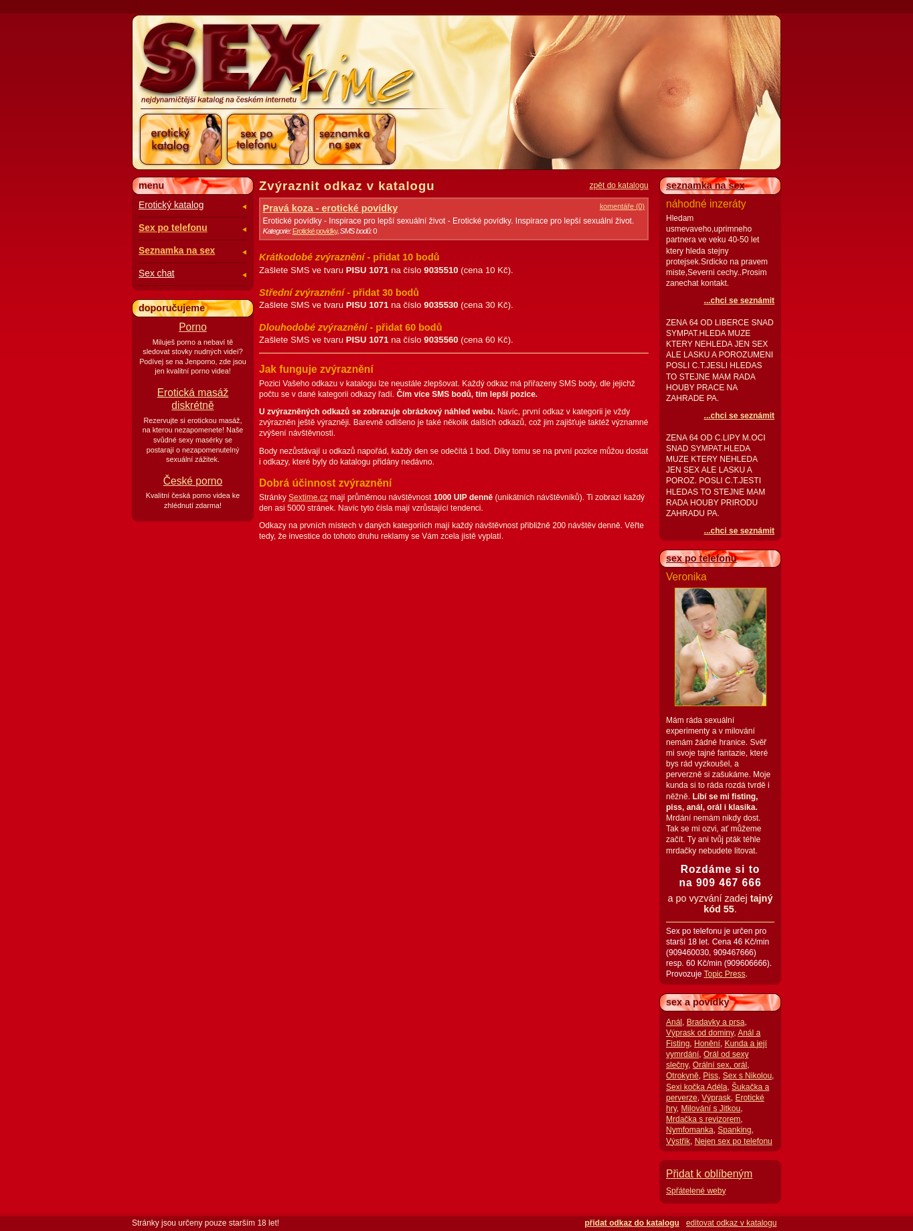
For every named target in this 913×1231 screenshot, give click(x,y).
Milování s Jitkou (710, 1108)
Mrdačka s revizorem (703, 1119)
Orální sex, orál (720, 1065)
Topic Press (724, 974)
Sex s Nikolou (747, 1075)
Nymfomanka (690, 1130)
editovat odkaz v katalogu (731, 1223)
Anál (674, 1022)
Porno (193, 327)
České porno (192, 481)
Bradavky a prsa (716, 1022)
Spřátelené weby (696, 1191)
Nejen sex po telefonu (733, 1141)
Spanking (734, 1130)
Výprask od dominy (700, 1033)
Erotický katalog (171, 205)
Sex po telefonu (173, 228)
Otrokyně (682, 1075)
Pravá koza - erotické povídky (330, 208)
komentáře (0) (622, 206)
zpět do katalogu (619, 185)
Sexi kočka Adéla (696, 1087)
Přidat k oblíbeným (709, 1173)
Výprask (715, 1097)
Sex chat (157, 273)
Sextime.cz (308, 497)
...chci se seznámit (739, 300)
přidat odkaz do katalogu (632, 1223)
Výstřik (678, 1141)
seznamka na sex (705, 185)
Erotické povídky (315, 231)
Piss (710, 1075)
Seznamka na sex (177, 251)
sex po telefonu (701, 558)
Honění (707, 1043)
